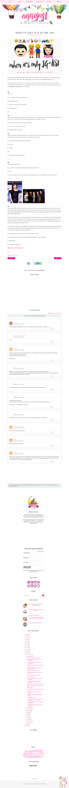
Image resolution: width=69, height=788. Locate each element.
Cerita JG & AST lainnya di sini (16, 248)
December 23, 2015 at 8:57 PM (18, 427)
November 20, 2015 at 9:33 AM (18, 323)
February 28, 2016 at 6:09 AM (18, 453)
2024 (27, 637)
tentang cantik (30, 755)
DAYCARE (49, 1)
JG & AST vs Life (26, 750)
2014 (27, 724)
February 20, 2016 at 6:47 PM (18, 440)
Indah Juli (15, 396)
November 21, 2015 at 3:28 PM (18, 397)
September (29, 709)
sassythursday (32, 751)
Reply (52, 328)
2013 (27, 726)
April (28, 717)
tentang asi (35, 753)
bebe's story (31, 750)
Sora (12, 255)
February (29, 720)
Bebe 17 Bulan (30, 687)
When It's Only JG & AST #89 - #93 (33, 675)
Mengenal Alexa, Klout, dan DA (33, 670)
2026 (27, 634)
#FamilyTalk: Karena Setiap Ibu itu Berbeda (34, 660)
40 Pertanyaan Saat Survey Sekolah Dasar (35, 610)
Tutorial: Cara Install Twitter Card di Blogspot (34, 692)
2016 (27, 651)
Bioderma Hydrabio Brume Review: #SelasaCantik (34, 668)
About (20, 1)
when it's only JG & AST (56, 313)
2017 (27, 649)
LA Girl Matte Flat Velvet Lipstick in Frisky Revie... (35, 689)
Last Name (26, 562)
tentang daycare (37, 754)
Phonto (24, 83)
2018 (27, 647)
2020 (27, 644)
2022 (27, 641)
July (28, 712)
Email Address (26, 553)
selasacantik (39, 751)
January (29, 722)
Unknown (15, 439)
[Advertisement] (33, 535)
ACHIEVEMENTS (29, 1)
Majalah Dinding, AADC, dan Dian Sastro (35, 685)
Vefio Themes (43, 783)
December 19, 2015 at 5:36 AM (18, 414)
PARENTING (39, 1)
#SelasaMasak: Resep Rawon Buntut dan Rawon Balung (35, 702)
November (29, 656)
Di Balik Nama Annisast (31, 697)
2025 (27, 635)
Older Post (58, 258)
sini (36, 520)
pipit (14, 367)
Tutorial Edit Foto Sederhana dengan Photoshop (34, 705)
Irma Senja (15, 348)
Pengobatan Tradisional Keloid (19, 335)
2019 (27, 646)
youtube (41, 757)
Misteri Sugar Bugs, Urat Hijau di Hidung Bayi (35, 665)
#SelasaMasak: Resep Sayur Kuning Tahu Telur (34, 679)
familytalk (36, 750)
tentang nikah (36, 756)
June (28, 714)
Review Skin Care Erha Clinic (36, 622)
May (28, 715)
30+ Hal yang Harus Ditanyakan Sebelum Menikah (35, 604)
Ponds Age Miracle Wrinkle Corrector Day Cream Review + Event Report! (35, 618)
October (29, 707)
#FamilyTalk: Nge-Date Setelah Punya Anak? (34, 673)
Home (10, 1)
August (28, 710)
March (28, 719)
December (29, 654)
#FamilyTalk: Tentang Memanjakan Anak (35, 684)
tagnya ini (52, 79)
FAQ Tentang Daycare (31, 676)
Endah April (15, 322)
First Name (26, 557)
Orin (14, 383)
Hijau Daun (15, 255)
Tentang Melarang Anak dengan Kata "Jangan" (34, 699)
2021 (27, 642)
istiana (14, 413)
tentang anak (28, 753)
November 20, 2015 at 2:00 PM (18, 368)
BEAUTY (59, 1)
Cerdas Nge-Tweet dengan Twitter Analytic (34, 682)
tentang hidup (29, 756)
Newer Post (11, 258)
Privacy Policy (34, 778)
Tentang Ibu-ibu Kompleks (33, 615)
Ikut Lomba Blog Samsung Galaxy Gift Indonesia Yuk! (34, 663)
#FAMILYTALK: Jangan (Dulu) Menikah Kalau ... (34, 695)
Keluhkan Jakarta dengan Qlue (33, 657)
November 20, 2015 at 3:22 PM (18, 384)
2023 (27, 639)
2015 (27, 652)
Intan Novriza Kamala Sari (18, 426)
